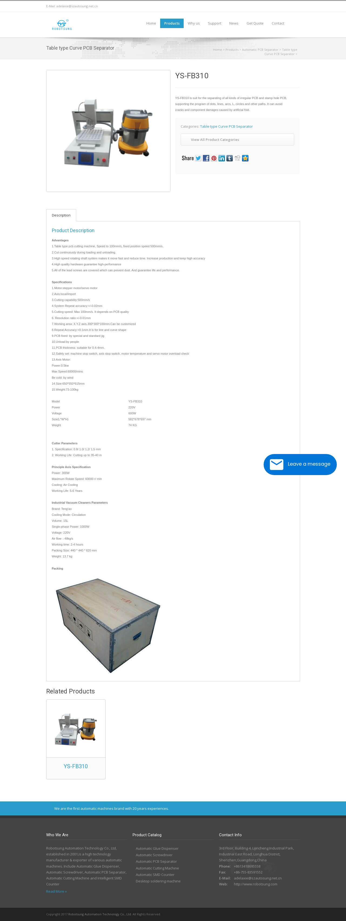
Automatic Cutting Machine (157, 868)
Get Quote (255, 23)
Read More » (56, 891)
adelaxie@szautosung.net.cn (77, 6)
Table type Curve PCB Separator (280, 52)
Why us (194, 23)
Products (172, 23)
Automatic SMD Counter (155, 874)
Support (214, 23)
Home (151, 23)
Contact (278, 23)
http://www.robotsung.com (255, 884)
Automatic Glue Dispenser (157, 848)
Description (61, 215)
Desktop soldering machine (158, 881)
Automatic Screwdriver (154, 854)
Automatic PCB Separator (260, 50)
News (233, 23)
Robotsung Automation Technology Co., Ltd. (100, 914)
